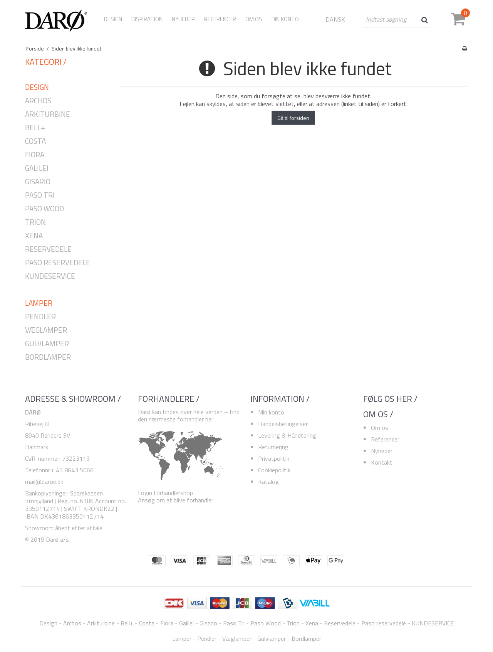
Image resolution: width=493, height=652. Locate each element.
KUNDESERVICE (50, 276)
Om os (379, 427)
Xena (34, 236)
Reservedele (48, 249)
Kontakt (381, 462)
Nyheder (381, 450)
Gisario (37, 182)
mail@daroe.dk (44, 481)
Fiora (34, 155)
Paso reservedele (57, 263)
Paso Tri (40, 195)
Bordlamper (48, 357)
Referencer (385, 439)
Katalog (268, 481)
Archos (38, 101)
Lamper (38, 303)
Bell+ (35, 128)
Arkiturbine (47, 114)
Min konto (271, 412)
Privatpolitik (273, 458)
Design (113, 19)
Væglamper (46, 330)
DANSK (335, 19)
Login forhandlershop (165, 492)
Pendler (40, 317)
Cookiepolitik (274, 470)
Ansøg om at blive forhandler (175, 500)
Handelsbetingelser (283, 423)
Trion (35, 222)
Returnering (273, 447)
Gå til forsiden (293, 118)
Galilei (37, 168)
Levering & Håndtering (287, 435)
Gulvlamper (47, 344)
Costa (35, 141)
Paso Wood (44, 209)
